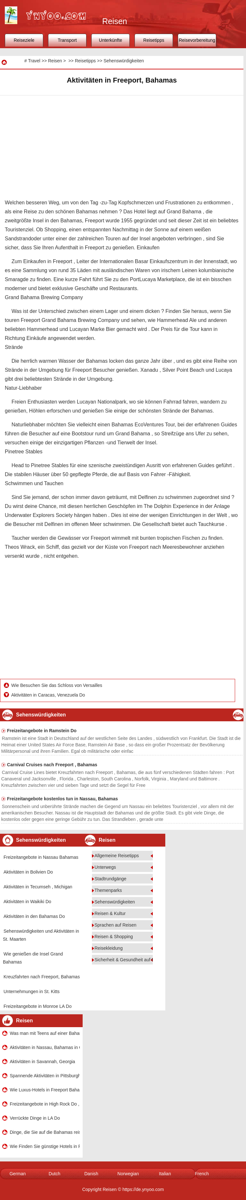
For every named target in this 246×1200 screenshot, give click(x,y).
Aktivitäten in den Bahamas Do (34, 916)
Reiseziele (24, 40)
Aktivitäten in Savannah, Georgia (42, 1061)
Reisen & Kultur (110, 913)
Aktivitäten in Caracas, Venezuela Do (48, 695)
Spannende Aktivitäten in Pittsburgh (45, 1075)
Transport (67, 40)
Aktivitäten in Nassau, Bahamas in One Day (45, 1047)
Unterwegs (105, 867)
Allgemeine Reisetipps (116, 855)
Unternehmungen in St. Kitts (32, 991)
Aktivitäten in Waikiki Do (27, 901)
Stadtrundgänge (110, 878)
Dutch (55, 1173)
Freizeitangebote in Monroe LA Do (37, 1006)
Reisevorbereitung (197, 40)
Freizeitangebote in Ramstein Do (42, 730)
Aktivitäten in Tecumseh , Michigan (38, 886)
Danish (91, 1173)
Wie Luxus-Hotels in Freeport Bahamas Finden (45, 1089)
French (202, 1173)
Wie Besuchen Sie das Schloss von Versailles (57, 685)
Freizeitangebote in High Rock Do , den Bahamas (45, 1104)
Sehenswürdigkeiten (123, 60)
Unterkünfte (110, 40)
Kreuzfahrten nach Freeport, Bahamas (42, 976)
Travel (34, 60)
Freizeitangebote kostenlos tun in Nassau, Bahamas (62, 798)
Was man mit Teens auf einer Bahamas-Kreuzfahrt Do (45, 1033)
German (18, 1173)
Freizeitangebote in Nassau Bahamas (41, 857)
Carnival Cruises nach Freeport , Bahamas (52, 764)
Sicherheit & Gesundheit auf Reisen (130, 959)
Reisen (55, 60)
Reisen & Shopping (113, 936)
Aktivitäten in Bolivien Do (28, 872)
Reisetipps (153, 40)
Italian (165, 1173)
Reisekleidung (108, 948)
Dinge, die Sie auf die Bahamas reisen (45, 1132)
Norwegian (128, 1173)
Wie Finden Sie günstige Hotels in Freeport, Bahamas (45, 1146)
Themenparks (108, 890)
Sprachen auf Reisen (115, 925)
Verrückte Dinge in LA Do (35, 1118)
